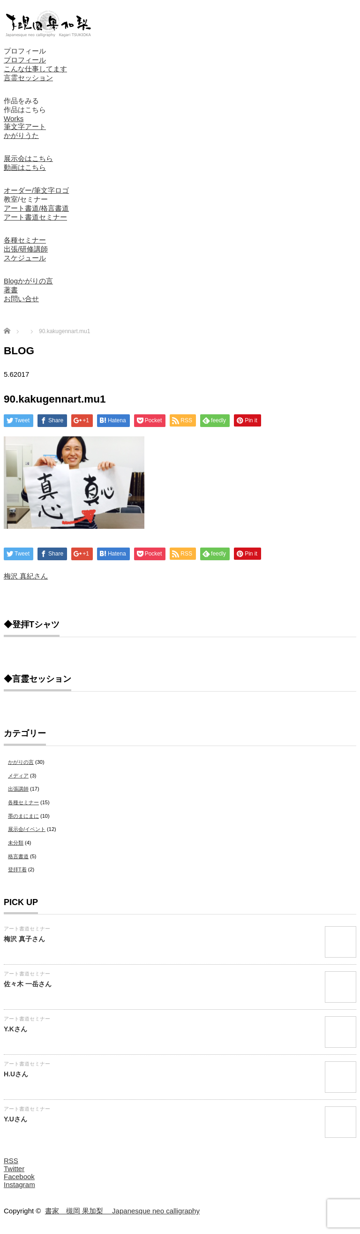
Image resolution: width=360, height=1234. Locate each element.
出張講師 (18, 789)
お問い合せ (21, 299)
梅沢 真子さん (24, 939)
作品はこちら (25, 110)
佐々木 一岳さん (28, 984)
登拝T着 (17, 869)
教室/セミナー (26, 199)
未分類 (15, 843)
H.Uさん (16, 1074)
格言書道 (18, 856)
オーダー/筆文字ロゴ (36, 190)
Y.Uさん (15, 1119)
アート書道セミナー (35, 217)
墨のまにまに (23, 816)
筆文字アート (25, 126)
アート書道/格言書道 (36, 208)
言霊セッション (28, 78)
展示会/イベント (26, 829)
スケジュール (25, 258)
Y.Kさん (15, 1029)
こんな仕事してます (35, 69)
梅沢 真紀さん (26, 576)
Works (13, 118)
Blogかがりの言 (28, 281)
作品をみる (21, 101)
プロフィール (25, 51)
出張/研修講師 (26, 249)
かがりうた (21, 135)
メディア (18, 775)
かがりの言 (21, 762)
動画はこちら (25, 167)
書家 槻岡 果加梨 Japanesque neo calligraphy (122, 1211)
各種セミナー (25, 240)
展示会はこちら (28, 158)
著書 (11, 290)
